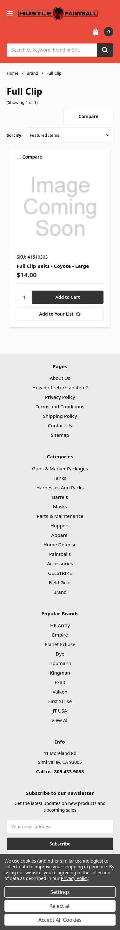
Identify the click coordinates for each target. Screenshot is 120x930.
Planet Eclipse (60, 644)
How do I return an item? (60, 387)
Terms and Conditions (60, 406)
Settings (60, 892)
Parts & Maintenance (60, 516)
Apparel (60, 535)
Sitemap (60, 435)
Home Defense (60, 544)
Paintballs (60, 554)
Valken (60, 691)
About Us (60, 378)
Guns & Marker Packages (60, 468)
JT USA (60, 710)
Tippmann (60, 663)
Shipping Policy (60, 416)
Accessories (60, 563)
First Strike (60, 701)
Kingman (60, 672)
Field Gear (60, 582)
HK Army (60, 625)
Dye (60, 653)
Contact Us (60, 425)
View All (60, 720)
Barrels (60, 497)
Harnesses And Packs (59, 487)
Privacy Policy (60, 397)
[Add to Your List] (60, 314)
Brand (60, 592)
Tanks (60, 478)
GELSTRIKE (60, 573)
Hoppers (60, 525)
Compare (88, 116)
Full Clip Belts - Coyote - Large (53, 266)
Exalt (60, 682)
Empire (60, 635)
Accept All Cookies (60, 919)
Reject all (60, 905)
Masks (60, 506)
